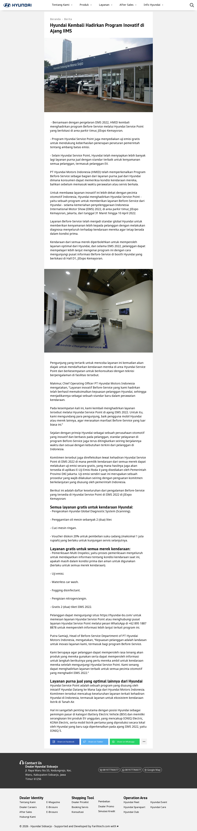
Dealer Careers (28, 806)
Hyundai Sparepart (130, 808)
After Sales (126, 4)
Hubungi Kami (28, 816)
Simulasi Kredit (107, 811)
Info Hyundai (152, 4)
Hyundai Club (158, 801)
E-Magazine (53, 801)
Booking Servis (81, 806)
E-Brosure (52, 806)
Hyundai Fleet (132, 801)
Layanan (104, 4)
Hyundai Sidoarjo (46, 766)
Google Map (156, 769)
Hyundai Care (158, 811)
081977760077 (105, 769)
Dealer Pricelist (81, 801)
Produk (84, 4)
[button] (64, 741)
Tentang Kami (60, 4)
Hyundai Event (159, 806)
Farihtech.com (101, 826)
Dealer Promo (107, 806)
